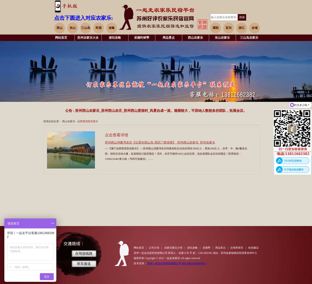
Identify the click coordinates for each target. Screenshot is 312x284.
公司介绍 (154, 247)
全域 (255, 28)
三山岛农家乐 (249, 37)
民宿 (99, 28)
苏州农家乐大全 (88, 37)
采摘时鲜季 (141, 37)
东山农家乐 (222, 37)
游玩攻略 (115, 37)
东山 (73, 28)
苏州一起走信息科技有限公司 (164, 263)
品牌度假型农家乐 (87, 121)
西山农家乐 (195, 37)
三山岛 (85, 28)
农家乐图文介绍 (173, 247)
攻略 (112, 28)
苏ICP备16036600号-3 (194, 263)
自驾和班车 (236, 247)
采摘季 (206, 247)
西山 (60, 28)
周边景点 (168, 37)
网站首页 (61, 37)
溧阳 (216, 28)
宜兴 (229, 28)
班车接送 (84, 264)
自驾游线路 (84, 253)
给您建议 (253, 247)
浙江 (242, 28)
